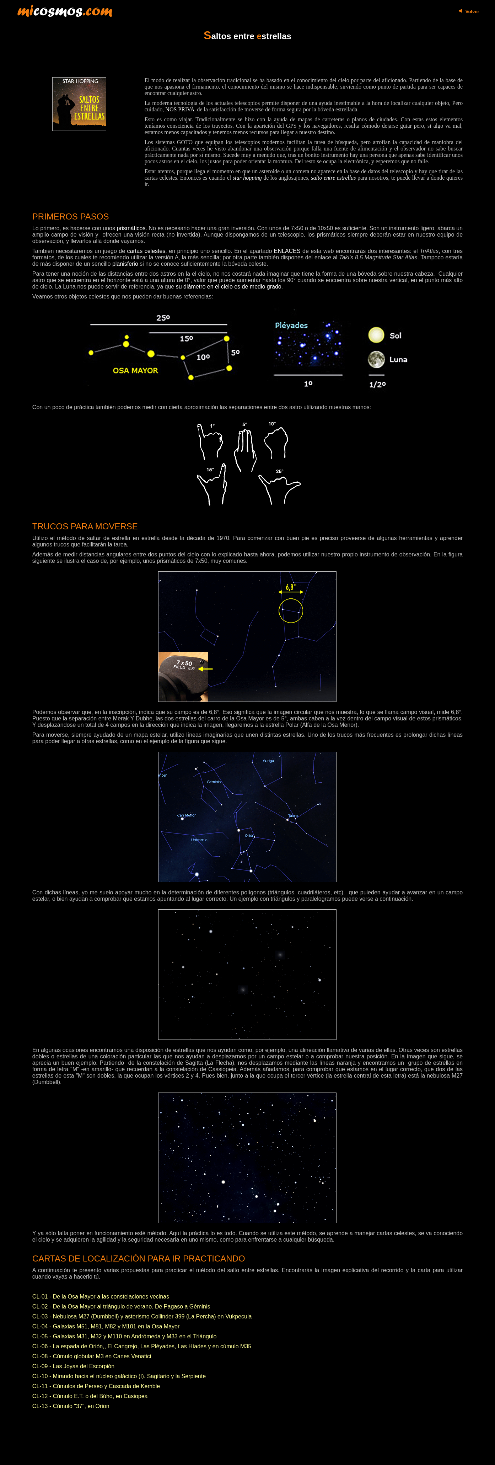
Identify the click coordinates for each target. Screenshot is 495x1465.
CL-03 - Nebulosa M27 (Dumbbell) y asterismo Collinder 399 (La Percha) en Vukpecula (142, 1316)
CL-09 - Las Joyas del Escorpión (73, 1366)
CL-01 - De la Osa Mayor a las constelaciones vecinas (100, 1297)
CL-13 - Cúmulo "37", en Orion (70, 1406)
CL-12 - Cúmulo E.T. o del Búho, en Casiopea (90, 1396)
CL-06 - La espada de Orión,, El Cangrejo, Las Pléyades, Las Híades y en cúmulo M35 (141, 1346)
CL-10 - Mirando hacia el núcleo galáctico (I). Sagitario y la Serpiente (119, 1376)
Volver (472, 11)
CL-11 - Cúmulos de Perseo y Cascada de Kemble (96, 1386)
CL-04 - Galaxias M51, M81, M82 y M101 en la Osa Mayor (105, 1326)
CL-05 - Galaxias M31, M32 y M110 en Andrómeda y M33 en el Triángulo (124, 1336)
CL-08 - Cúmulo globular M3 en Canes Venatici (91, 1356)
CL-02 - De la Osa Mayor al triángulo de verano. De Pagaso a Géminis (121, 1306)
